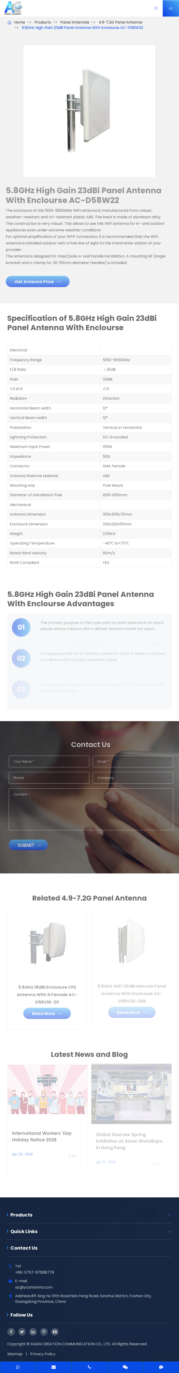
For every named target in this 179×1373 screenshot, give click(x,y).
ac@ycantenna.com (34, 1287)
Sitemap (15, 1354)
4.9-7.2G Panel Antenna (120, 22)
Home (19, 22)
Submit (33, 845)
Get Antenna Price (34, 282)
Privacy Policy (42, 1354)
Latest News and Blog (89, 1057)
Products (42, 22)
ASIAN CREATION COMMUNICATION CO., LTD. (71, 1344)
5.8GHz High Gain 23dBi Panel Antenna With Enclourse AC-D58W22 (82, 27)
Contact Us (24, 1248)
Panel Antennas (74, 22)
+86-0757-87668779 (34, 1272)
